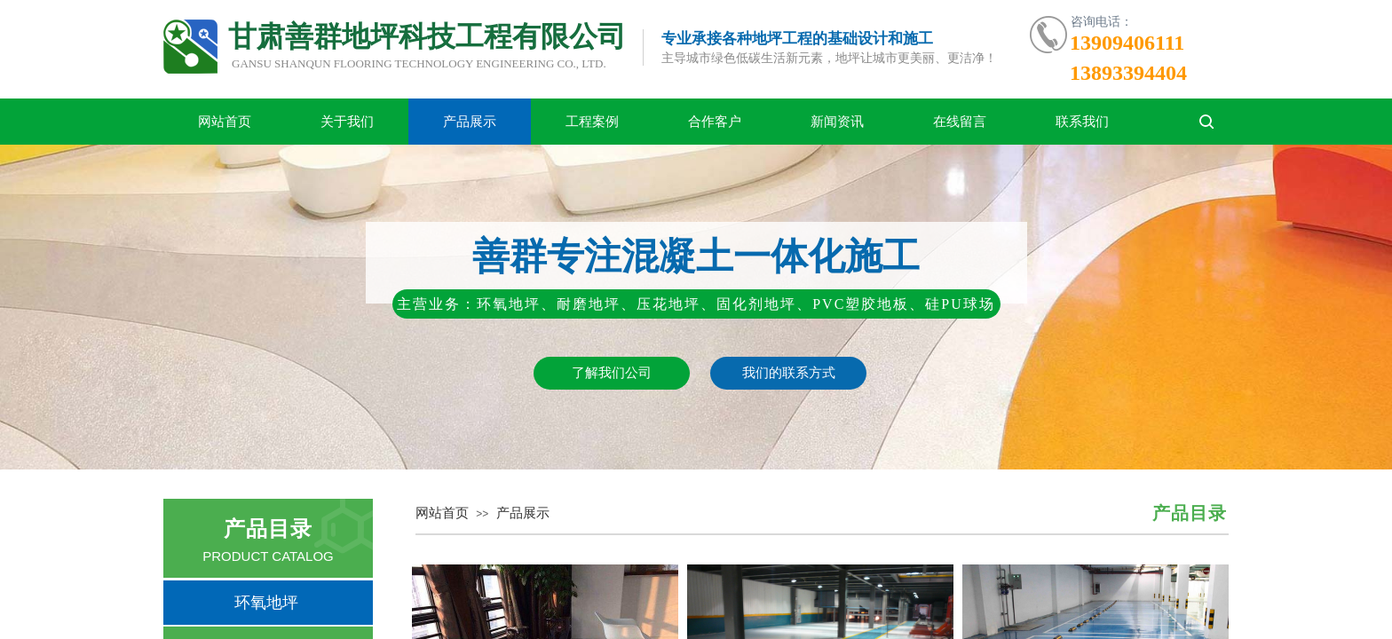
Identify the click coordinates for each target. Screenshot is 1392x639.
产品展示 (469, 121)
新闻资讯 (837, 121)
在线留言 (959, 121)
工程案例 (592, 121)
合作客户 (714, 121)
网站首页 (224, 121)
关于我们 (347, 121)
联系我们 (1082, 121)
